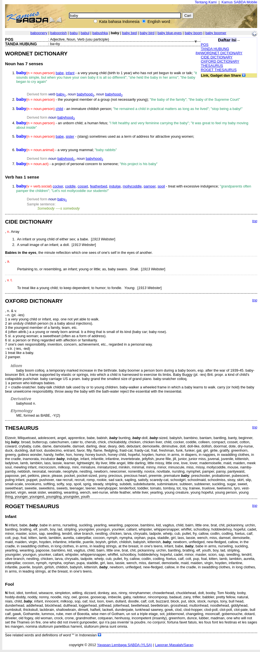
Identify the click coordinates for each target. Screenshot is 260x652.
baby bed (129, 33)
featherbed (98, 186)
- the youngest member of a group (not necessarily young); (128, 99)
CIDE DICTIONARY (217, 57)
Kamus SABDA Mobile (239, 2)
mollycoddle (132, 186)
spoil (161, 186)
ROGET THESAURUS (219, 70)
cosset (83, 186)
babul (85, 33)
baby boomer (215, 33)
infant (70, 73)
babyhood (85, 94)
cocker (58, 186)
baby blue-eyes (169, 33)
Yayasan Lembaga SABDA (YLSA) (124, 645)
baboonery (38, 33)
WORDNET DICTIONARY (221, 53)
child (59, 109)
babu (74, 33)
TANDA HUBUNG (215, 49)
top (198, 53)
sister (70, 136)
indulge (115, 186)
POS (204, 45)
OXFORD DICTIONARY (220, 61)
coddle (70, 186)
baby (61, 94)
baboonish (58, 33)
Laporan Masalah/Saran (174, 645)
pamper (150, 186)
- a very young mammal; (66, 150)
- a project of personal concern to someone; (86, 164)
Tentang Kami (206, 2)
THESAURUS (212, 66)
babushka (100, 33)
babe (60, 73)
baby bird (147, 33)
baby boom (193, 33)
